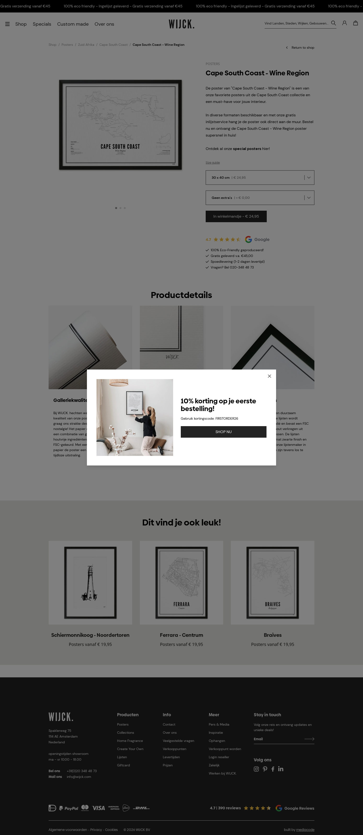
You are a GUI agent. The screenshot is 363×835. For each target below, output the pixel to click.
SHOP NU (224, 431)
